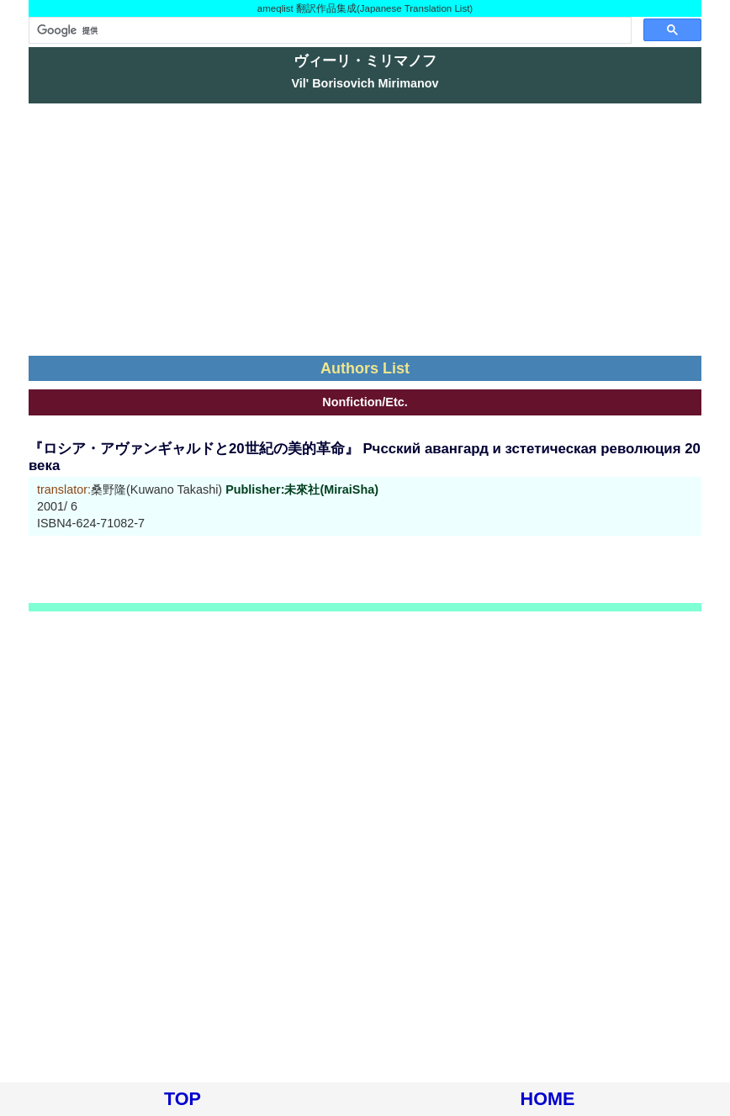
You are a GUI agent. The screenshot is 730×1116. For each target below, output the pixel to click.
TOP (182, 1098)
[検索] (328, 30)
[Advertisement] (365, 229)
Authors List (365, 368)
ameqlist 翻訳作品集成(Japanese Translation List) (365, 8)
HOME (548, 1098)
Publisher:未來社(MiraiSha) (301, 489)
